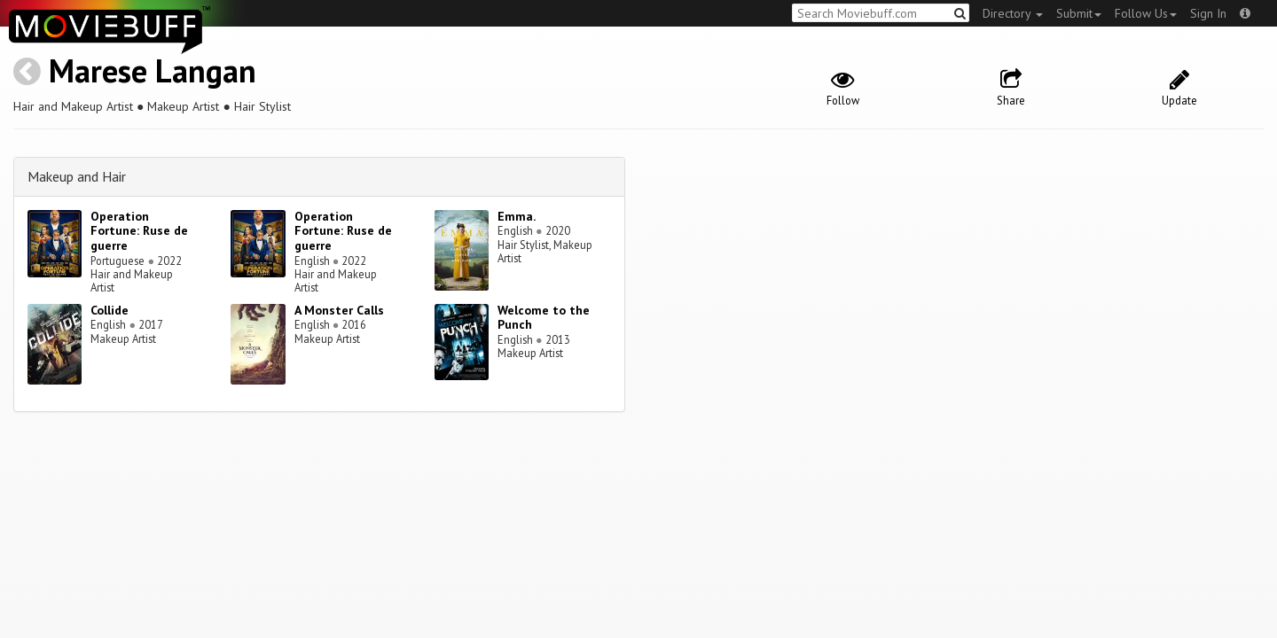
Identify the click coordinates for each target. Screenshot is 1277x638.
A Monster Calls (339, 310)
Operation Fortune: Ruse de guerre (139, 231)
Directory (1013, 13)
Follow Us (1146, 13)
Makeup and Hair (76, 176)
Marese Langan (152, 70)
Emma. (516, 216)
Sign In (1208, 13)
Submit (1078, 13)
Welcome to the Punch (543, 317)
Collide (109, 310)
